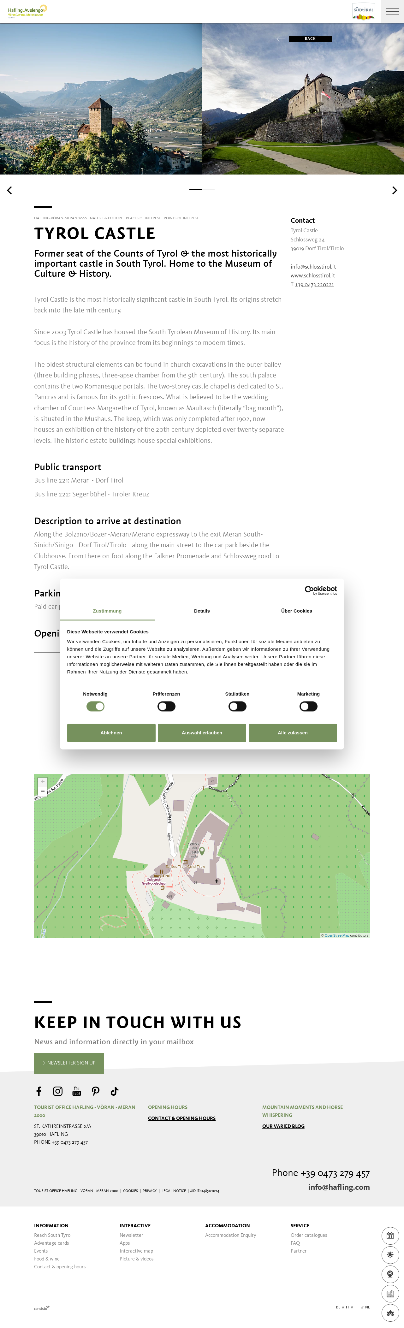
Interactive (135, 1226)
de (338, 1307)
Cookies (130, 1191)
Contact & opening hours (182, 1118)
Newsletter (131, 1235)
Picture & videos (137, 1259)
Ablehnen (111, 732)
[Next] (394, 190)
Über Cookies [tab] (296, 611)
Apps (125, 1243)
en (357, 1307)
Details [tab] (202, 611)
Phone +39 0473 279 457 (321, 1173)
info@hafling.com (339, 1187)
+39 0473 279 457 (70, 1142)
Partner (299, 1251)
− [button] (43, 792)
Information (51, 1226)
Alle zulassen (293, 732)
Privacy (150, 1191)
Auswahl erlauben (202, 732)
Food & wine (47, 1259)
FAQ (295, 1243)
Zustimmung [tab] (107, 611)
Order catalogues (309, 1235)
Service (300, 1226)
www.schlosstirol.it (313, 276)
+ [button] (43, 782)
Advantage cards (51, 1243)
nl (367, 1307)
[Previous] (10, 190)
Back (302, 39)
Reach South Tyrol (53, 1235)
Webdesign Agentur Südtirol (42, 1308)
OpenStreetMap (337, 935)
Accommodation (227, 1226)
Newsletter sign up (69, 1063)
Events (41, 1251)
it (347, 1307)
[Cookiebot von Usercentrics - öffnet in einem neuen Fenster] (309, 590)
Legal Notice (174, 1191)
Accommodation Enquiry (230, 1235)
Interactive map (136, 1251)
